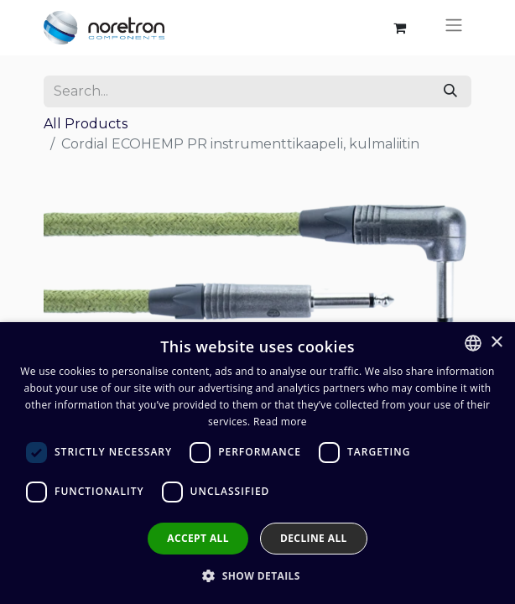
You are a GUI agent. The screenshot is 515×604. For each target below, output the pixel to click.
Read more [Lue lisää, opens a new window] (280, 421)
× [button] (496, 342)
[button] (257, 575)
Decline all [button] (313, 538)
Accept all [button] (198, 538)
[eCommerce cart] (399, 27)
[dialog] (257, 463)
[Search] (450, 91)
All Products (85, 124)
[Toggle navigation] (453, 28)
